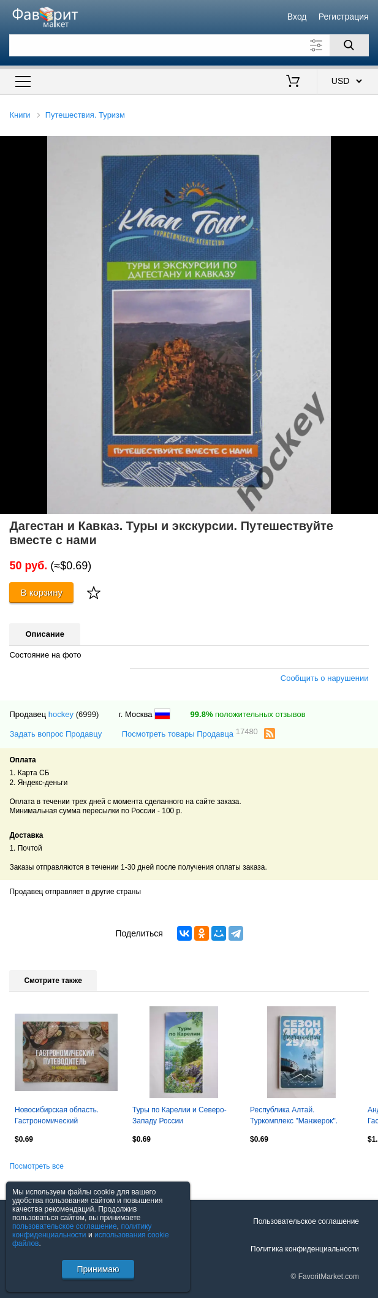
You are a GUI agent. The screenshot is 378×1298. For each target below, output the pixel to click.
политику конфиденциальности (82, 1230)
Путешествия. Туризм (85, 115)
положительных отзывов (248, 714)
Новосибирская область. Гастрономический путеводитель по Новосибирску (57, 1117)
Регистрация (344, 16)
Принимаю (98, 1269)
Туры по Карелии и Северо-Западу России (179, 1115)
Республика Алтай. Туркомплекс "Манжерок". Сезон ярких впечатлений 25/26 (294, 1117)
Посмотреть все (36, 1166)
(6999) (87, 714)
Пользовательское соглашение (306, 1221)
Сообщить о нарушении (325, 678)
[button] (367, 147)
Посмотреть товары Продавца (190, 733)
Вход (297, 16)
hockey (61, 714)
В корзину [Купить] (41, 592)
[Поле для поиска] (188, 45)
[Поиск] (349, 45)
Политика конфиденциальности (305, 1249)
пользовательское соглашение (64, 1226)
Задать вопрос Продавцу (55, 733)
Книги (19, 115)
